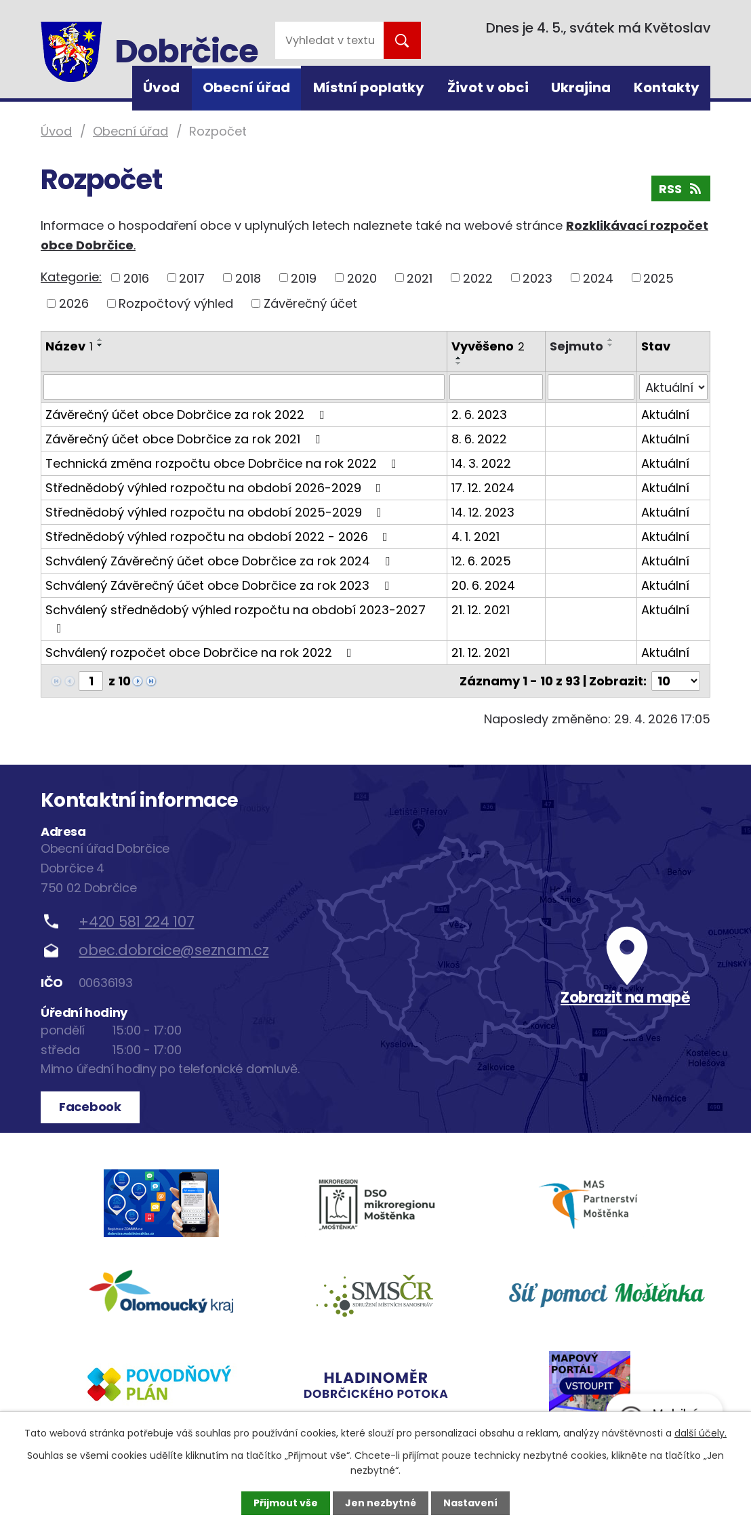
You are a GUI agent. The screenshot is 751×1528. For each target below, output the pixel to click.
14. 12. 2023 (482, 512)
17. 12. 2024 (482, 487)
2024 (598, 277)
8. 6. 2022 (479, 438)
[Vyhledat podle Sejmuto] (591, 387)
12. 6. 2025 (481, 560)
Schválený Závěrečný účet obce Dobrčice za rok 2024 (220, 560)
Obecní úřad (246, 87)
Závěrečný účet (310, 303)
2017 (192, 277)
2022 (478, 277)
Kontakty (666, 87)
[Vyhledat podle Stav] (673, 387)
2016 (136, 277)
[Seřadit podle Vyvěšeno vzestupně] (458, 358)
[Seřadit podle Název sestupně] (100, 345)
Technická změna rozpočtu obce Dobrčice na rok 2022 (223, 463)
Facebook (90, 1106)
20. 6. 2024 (483, 585)
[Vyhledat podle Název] (244, 387)
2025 (658, 277)
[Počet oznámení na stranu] (675, 681)
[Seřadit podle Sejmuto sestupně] (610, 345)
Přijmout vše (285, 1503)
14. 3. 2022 (481, 463)
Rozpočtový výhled (176, 303)
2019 (304, 277)
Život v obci (488, 87)
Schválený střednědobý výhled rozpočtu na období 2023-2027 (235, 618)
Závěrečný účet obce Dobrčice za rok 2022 (187, 414)
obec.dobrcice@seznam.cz (173, 950)
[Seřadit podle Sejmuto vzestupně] (610, 339)
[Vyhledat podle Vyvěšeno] (495, 387)
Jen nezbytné (380, 1503)
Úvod (161, 87)
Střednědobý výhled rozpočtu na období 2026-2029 (215, 487)
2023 (537, 277)
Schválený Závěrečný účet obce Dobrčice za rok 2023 (219, 585)
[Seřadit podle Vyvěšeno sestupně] (458, 363)
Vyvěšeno (488, 346)
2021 (419, 277)
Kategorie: (71, 276)
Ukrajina (581, 87)
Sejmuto (576, 346)
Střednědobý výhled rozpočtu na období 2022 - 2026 (219, 536)
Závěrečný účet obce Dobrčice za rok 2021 (185, 438)
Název (69, 346)
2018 (248, 277)
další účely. (700, 1433)
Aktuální (665, 414)
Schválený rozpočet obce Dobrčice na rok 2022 (201, 652)
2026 (74, 303)
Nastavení (470, 1503)
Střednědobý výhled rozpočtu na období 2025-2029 (216, 512)
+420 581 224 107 (136, 921)
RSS (681, 188)
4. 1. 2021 (475, 536)
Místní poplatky (368, 87)
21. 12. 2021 (480, 609)
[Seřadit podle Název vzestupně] (100, 339)
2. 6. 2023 (479, 414)
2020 (362, 277)
